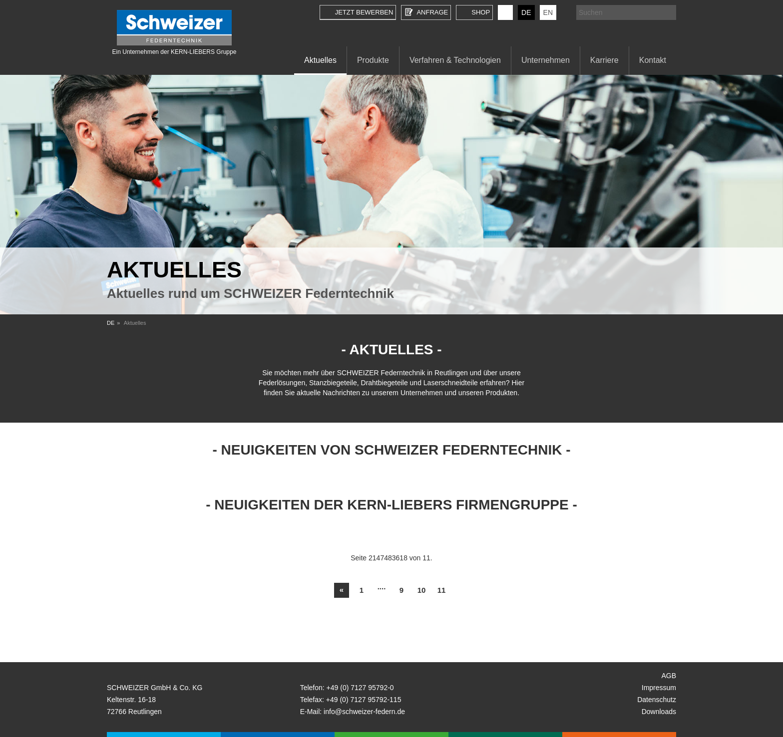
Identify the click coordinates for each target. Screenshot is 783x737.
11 (441, 590)
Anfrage (432, 12)
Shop (480, 12)
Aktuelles (320, 60)
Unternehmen (545, 60)
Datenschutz (656, 700)
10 (421, 590)
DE (526, 12)
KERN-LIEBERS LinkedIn (505, 12)
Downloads (659, 712)
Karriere (604, 60)
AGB (668, 676)
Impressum (659, 688)
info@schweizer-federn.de (364, 712)
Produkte (373, 60)
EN (548, 12)
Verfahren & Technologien (455, 60)
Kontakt (652, 60)
